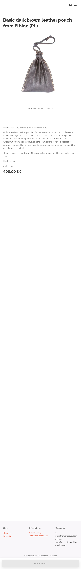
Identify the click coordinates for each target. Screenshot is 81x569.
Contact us (7, 536)
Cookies (53, 556)
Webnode (44, 556)
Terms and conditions (38, 536)
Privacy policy (35, 533)
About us (7, 533)
